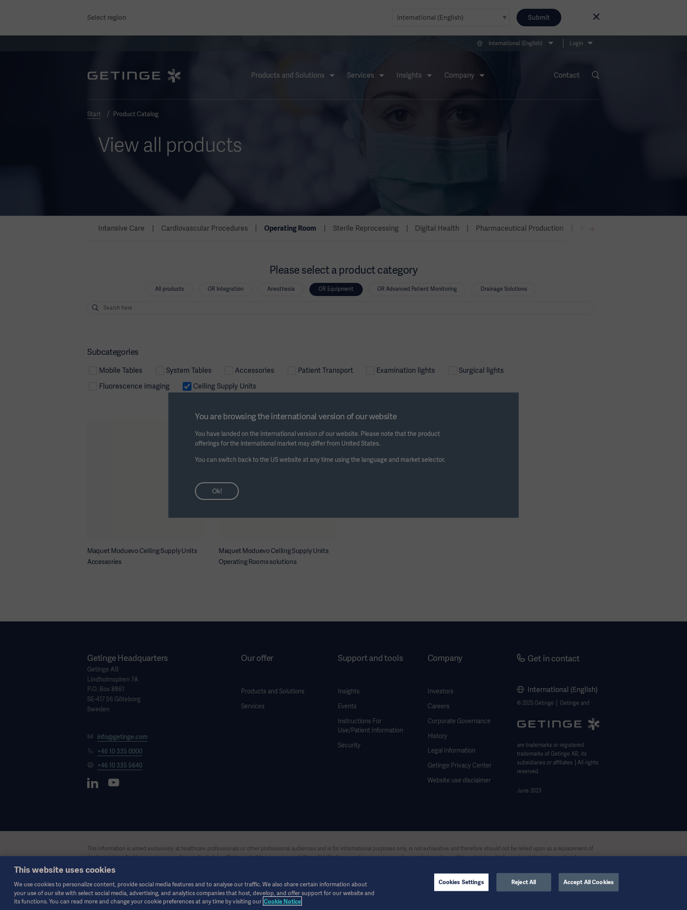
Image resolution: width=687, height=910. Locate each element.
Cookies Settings (461, 889)
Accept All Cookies (588, 889)
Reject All (523, 889)
